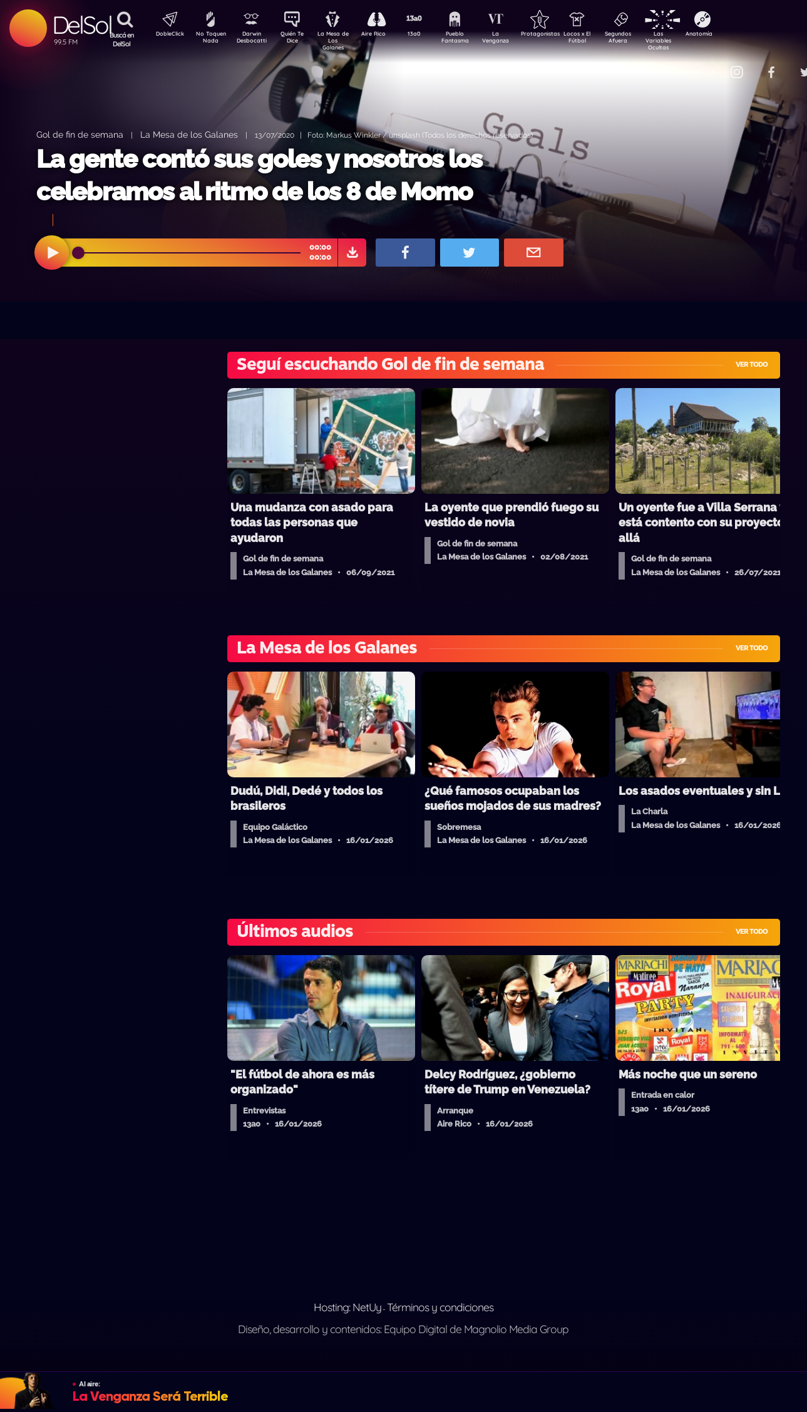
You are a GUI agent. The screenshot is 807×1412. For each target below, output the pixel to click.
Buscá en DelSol (122, 39)
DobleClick (165, 35)
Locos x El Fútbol (604, 39)
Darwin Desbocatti (253, 39)
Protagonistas (559, 35)
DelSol (81, 25)
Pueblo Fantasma (472, 39)
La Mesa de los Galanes (189, 134)
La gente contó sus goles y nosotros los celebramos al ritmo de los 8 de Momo (259, 175)
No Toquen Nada (209, 39)
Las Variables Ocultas (691, 40)
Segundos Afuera (647, 39)
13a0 (428, 35)
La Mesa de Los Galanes (341, 40)
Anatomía (735, 35)
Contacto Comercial (710, 64)
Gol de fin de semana (79, 134)
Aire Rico (385, 35)
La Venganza (516, 39)
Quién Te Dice (297, 39)
